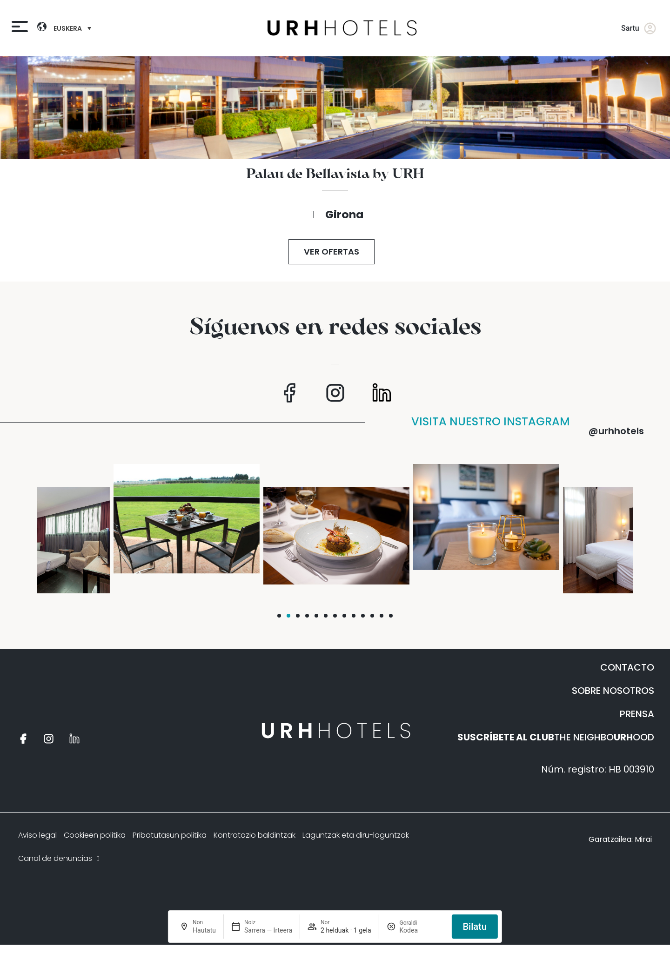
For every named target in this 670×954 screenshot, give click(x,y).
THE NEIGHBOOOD (555, 737)
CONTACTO (627, 667)
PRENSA (637, 713)
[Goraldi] (421, 930)
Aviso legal (37, 835)
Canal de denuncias (59, 858)
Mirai (643, 839)
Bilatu (474, 926)
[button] (279, 616)
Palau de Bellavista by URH (335, 174)
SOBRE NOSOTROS (613, 690)
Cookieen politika (95, 835)
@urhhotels (616, 430)
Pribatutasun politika (170, 835)
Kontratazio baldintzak (254, 835)
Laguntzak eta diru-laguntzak (355, 835)
